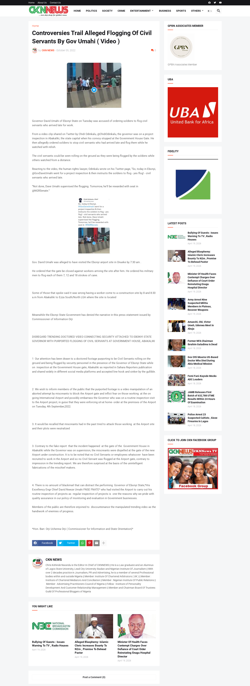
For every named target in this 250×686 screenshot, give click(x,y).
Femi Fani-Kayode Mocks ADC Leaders (202, 378)
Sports (181, 10)
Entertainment (140, 10)
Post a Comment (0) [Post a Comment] (94, 677)
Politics (91, 10)
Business (165, 10)
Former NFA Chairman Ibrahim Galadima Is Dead (202, 342)
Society (107, 10)
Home (31, 2)
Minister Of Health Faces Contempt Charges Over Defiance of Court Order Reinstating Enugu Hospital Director (134, 649)
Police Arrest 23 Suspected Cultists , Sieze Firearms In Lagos (202, 418)
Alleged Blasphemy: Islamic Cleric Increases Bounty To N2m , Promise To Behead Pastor (91, 647)
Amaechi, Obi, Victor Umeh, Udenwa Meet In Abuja (201, 325)
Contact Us (55, 2)
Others (196, 10)
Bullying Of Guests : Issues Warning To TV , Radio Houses (50, 643)
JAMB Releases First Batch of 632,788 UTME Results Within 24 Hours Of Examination (201, 397)
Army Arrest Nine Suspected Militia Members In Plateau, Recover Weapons (199, 304)
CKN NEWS (54, 559)
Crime (121, 10)
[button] (210, 11)
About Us (42, 2)
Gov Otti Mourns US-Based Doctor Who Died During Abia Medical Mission (203, 360)
